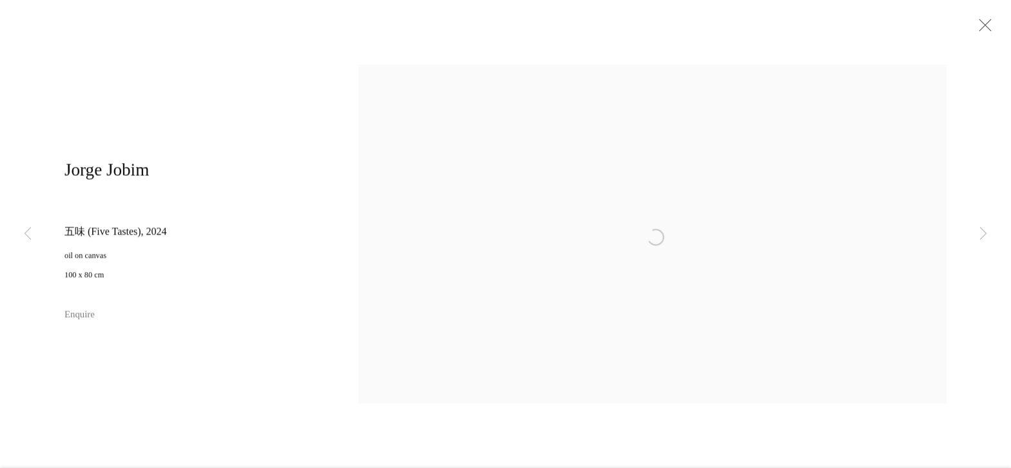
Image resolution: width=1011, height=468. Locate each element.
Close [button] (995, 29)
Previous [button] (27, 234)
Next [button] (983, 234)
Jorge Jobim (106, 178)
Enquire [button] (79, 322)
